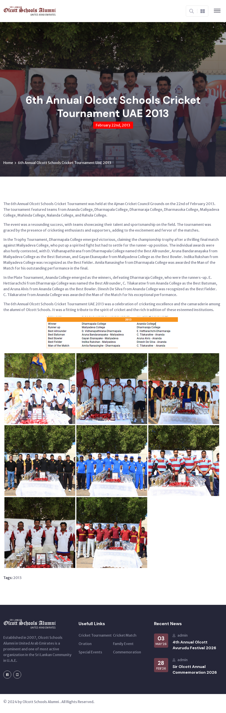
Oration (85, 643)
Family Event (123, 643)
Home (8, 162)
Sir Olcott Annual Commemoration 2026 (195, 669)
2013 (17, 577)
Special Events (90, 652)
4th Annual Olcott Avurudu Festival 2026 (194, 645)
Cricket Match (124, 635)
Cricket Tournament (95, 635)
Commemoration (127, 652)
